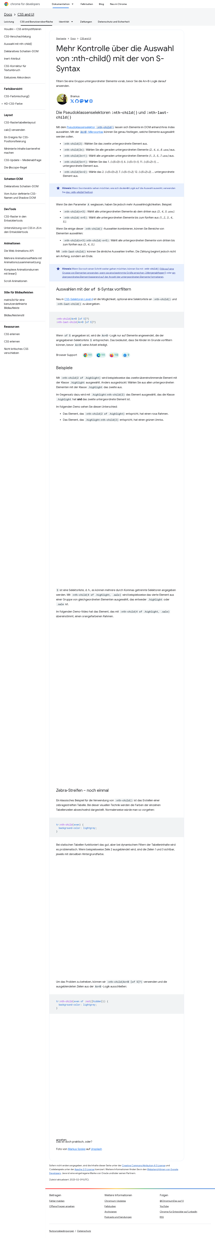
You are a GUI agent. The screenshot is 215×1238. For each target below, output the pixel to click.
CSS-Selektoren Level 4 (78, 299)
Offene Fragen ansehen (62, 1206)
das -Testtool (79, 192)
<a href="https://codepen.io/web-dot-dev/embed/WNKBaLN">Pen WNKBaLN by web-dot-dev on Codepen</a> (116, 918)
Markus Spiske (76, 1149)
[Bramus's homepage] (91, 102)
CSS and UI (25, 14)
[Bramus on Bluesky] (86, 102)
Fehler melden (56, 1200)
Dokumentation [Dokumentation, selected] (61, 4)
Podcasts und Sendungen (118, 1217)
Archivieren (110, 1211)
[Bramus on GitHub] (77, 102)
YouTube (164, 1206)
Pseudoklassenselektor (90, 127)
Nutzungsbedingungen (61, 1231)
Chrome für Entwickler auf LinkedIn (178, 1211)
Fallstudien (87, 4)
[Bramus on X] (72, 102)
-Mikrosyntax (91, 132)
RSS (162, 1217)
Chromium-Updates (115, 1200)
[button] (22, 103)
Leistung (9, 21)
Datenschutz (84, 1231)
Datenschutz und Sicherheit (114, 21)
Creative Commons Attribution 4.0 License (143, 1165)
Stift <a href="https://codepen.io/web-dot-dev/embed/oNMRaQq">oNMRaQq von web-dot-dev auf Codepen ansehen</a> (116, 504)
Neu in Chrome (118, 4)
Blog (101, 4)
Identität (64, 21)
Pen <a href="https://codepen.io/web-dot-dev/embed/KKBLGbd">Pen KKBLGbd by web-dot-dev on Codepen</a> (116, 1078)
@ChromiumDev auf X (172, 1200)
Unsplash (96, 1149)
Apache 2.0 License (84, 1169)
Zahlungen (86, 21)
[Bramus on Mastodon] (81, 102)
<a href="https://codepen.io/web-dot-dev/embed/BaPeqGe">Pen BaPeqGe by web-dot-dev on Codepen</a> (116, 702)
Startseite (61, 38)
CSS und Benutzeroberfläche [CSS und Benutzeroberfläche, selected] (36, 21)
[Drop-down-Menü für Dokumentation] (74, 4)
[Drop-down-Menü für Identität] (73, 22)
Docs (8, 14)
